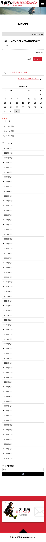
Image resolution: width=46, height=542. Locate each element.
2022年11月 (8, 244)
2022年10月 (8, 248)
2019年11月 (8, 372)
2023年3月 (8, 229)
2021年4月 (8, 310)
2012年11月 (8, 458)
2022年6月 (8, 263)
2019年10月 (8, 377)
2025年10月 (8, 158)
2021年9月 (8, 291)
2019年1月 (8, 420)
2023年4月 (8, 225)
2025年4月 (8, 172)
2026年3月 (8, 148)
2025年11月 (8, 153)
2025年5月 (8, 167)
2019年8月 (8, 387)
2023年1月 (8, 234)
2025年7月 (8, 162)
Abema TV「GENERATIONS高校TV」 (22, 42)
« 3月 (4, 118)
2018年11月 (8, 430)
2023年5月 (8, 220)
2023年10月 (8, 205)
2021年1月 (8, 325)
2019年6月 (8, 396)
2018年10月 (8, 434)
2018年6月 (8, 453)
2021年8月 (8, 296)
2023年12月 (8, 201)
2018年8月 (8, 444)
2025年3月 (8, 177)
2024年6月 (8, 182)
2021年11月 (8, 286)
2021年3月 (8, 315)
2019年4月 (8, 406)
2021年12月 (8, 282)
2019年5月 (8, 401)
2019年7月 (8, 391)
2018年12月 (8, 425)
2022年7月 (8, 258)
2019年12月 (8, 368)
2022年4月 (8, 272)
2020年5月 (8, 353)
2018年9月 (8, 439)
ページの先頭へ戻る (24, 531)
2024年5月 (8, 186)
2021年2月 (8, 320)
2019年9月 (8, 382)
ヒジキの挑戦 (9, 131)
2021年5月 (8, 306)
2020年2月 (8, 358)
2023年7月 (8, 215)
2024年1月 (8, 196)
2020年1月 (8, 363)
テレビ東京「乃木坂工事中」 (18, 72)
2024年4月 (8, 191)
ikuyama (37, 59)
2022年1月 (8, 277)
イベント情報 (9, 126)
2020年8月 (8, 344)
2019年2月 (8, 415)
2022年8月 (8, 253)
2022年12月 (8, 239)
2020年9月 (8, 339)
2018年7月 (8, 449)
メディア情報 (9, 136)
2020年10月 (8, 334)
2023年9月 (8, 210)
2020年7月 (8, 348)
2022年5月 (8, 267)
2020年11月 (8, 329)
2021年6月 (8, 301)
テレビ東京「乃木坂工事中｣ (28, 78)
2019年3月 (8, 411)
